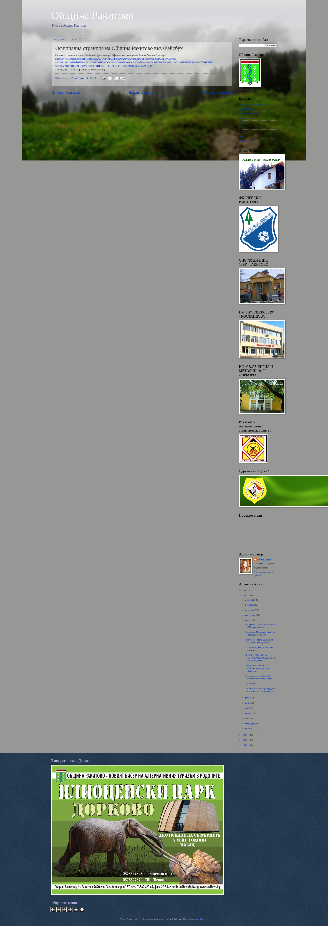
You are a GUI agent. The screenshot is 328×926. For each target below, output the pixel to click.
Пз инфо (243, 118)
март (247, 718)
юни (247, 703)
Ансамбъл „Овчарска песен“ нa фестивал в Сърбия (260, 633)
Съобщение (250, 683)
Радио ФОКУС (246, 109)
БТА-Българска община (250, 113)
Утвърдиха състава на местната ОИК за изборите (260, 625)
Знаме (242, 136)
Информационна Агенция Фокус (255, 104)
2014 (245, 735)
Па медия (243, 122)
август (248, 620)
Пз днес (243, 131)
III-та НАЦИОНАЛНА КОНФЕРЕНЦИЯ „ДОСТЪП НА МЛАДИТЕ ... (260, 658)
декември (250, 600)
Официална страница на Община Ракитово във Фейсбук (257, 668)
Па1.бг (242, 127)
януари (249, 728)
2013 (245, 740)
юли (247, 698)
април (248, 713)
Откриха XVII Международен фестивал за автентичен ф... (259, 690)
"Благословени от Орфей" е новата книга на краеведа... (259, 677)
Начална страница (141, 92)
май (247, 708)
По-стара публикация (217, 92)
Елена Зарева (264, 559)
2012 (245, 745)
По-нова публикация (66, 92)
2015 (245, 595)
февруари (250, 723)
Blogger (203, 919)
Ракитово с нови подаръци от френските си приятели (259, 641)
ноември (249, 605)
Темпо (242, 140)
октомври (250, 610)
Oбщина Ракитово (93, 15)
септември (250, 615)
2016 (245, 590)
